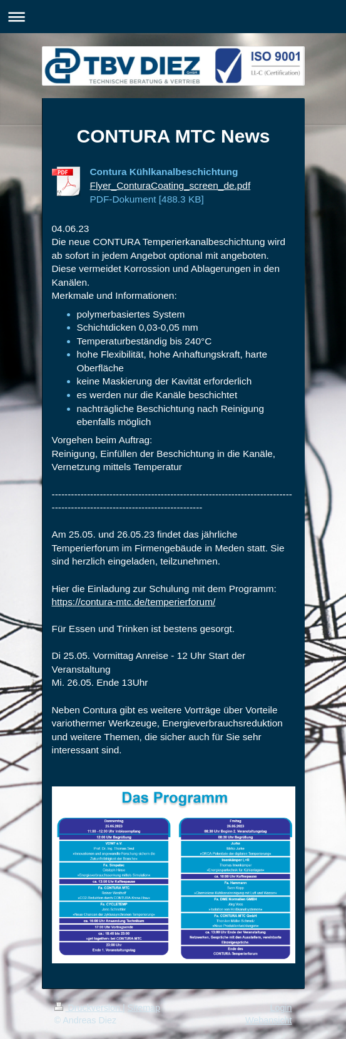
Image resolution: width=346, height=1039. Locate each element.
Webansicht (268, 1020)
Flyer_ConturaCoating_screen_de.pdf (170, 185)
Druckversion (88, 1008)
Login (281, 1008)
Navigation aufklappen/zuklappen (173, 16)
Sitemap (144, 1008)
